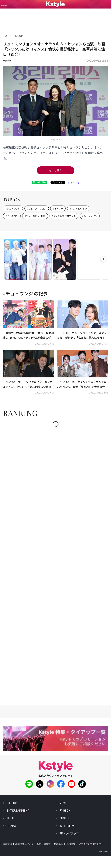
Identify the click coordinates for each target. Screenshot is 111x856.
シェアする (73, 182)
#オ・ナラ (58, 208)
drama (11, 826)
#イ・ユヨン (11, 215)
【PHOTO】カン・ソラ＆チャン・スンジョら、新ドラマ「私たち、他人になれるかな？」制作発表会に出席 (82, 335)
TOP (6, 36)
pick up (12, 803)
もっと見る (55, 170)
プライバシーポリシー (90, 843)
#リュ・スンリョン (36, 208)
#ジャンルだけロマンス (64, 215)
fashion (64, 810)
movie (63, 803)
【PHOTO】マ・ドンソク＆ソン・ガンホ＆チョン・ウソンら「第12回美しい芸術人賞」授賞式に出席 (28, 384)
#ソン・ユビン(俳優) (35, 215)
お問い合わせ (43, 843)
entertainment (18, 810)
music (11, 818)
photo (64, 818)
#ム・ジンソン (89, 215)
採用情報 (70, 843)
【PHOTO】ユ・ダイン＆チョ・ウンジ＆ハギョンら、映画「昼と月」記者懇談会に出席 (82, 384)
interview (66, 826)
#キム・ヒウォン (78, 208)
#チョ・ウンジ (12, 208)
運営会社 (7, 843)
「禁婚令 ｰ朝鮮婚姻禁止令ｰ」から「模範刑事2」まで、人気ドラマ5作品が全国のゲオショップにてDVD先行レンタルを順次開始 (28, 335)
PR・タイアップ (69, 833)
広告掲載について (24, 843)
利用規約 (58, 843)
